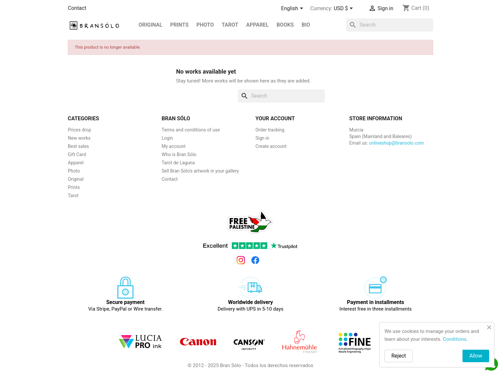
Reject (398, 356)
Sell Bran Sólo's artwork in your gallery (200, 171)
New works (79, 138)
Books (285, 25)
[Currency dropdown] (344, 9)
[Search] (389, 25)
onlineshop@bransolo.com (396, 143)
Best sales (78, 146)
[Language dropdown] (293, 9)
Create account (271, 146)
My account (174, 146)
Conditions (454, 339)
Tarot (230, 25)
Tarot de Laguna (178, 162)
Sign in (262, 138)
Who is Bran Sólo (179, 154)
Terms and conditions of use (191, 129)
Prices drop (79, 129)
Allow (475, 356)
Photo (205, 25)
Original (150, 25)
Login (167, 138)
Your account (275, 118)
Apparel (257, 25)
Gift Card (77, 154)
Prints (74, 187)
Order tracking (269, 129)
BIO (306, 25)
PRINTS (179, 25)
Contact (77, 8)
